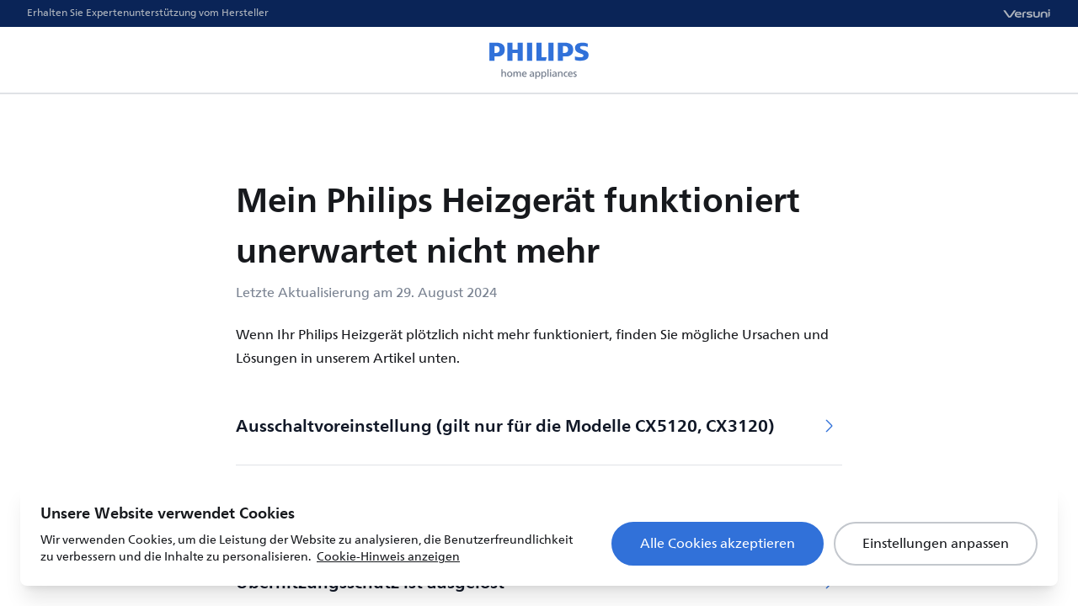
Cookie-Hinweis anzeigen (388, 556)
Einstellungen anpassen (935, 544)
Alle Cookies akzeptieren (717, 544)
